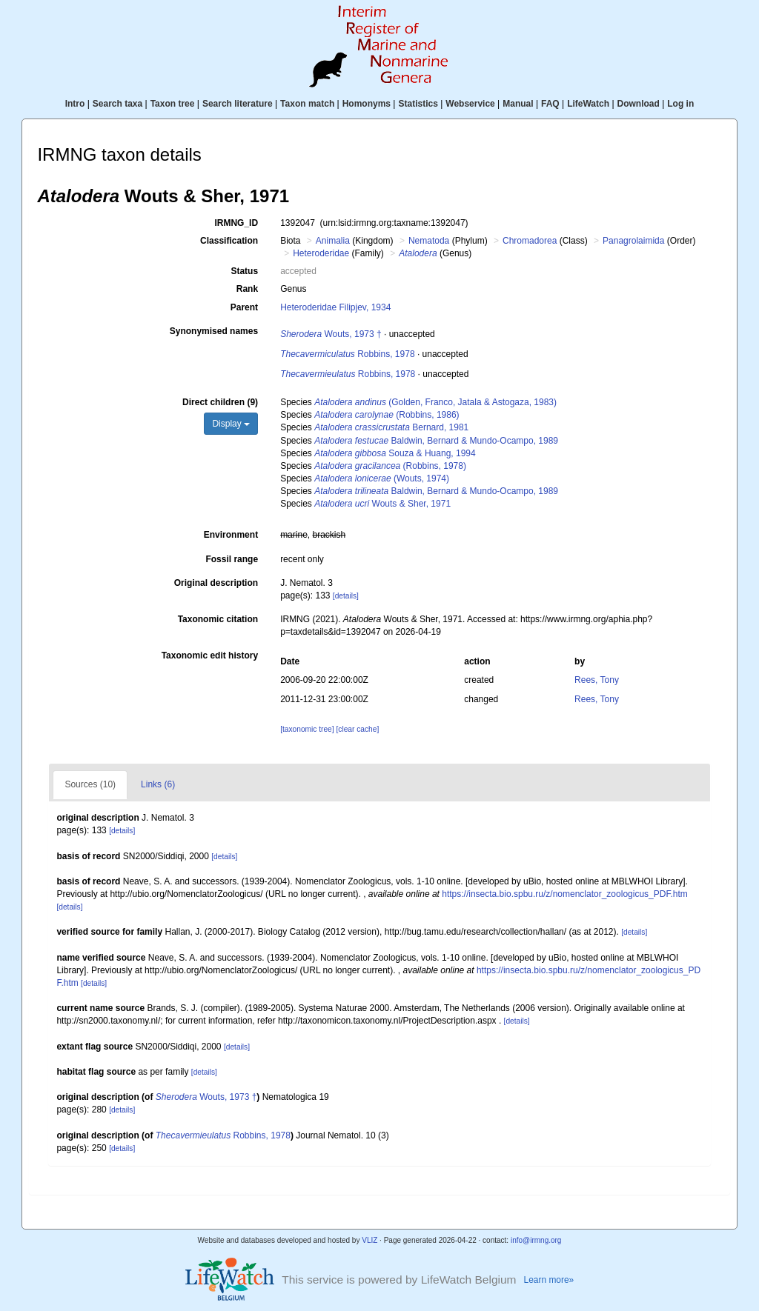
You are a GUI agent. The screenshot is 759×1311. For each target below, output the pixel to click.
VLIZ (369, 1240)
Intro (75, 104)
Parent (244, 307)
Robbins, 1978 (347, 354)
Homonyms (366, 104)
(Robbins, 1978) (390, 466)
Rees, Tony (596, 680)
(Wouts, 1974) (381, 478)
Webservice (470, 104)
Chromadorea (530, 241)
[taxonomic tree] (307, 729)
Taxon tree (172, 104)
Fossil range (231, 559)
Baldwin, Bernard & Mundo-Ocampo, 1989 (436, 441)
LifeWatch (588, 104)
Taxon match (307, 104)
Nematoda (428, 241)
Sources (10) (90, 784)
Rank (247, 289)
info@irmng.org (536, 1240)
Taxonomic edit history (210, 655)
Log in (680, 104)
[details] (346, 596)
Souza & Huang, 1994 (395, 453)
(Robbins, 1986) (386, 415)
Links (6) (158, 784)
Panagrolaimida (633, 241)
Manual (518, 104)
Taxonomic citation (218, 619)
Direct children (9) (220, 402)
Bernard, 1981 (391, 427)
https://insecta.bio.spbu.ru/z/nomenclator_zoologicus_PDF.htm (565, 894)
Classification (229, 241)
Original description (216, 583)
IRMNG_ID (236, 223)
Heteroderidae (321, 253)
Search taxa (117, 104)
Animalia (333, 241)
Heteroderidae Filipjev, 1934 (335, 307)
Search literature (237, 104)
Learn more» (549, 1280)
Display (231, 423)
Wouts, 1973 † (331, 334)
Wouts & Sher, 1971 (382, 503)
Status (244, 271)
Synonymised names (214, 331)
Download (638, 104)
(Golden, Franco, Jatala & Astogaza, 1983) (435, 402)
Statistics (417, 104)
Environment (231, 535)
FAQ (550, 104)
